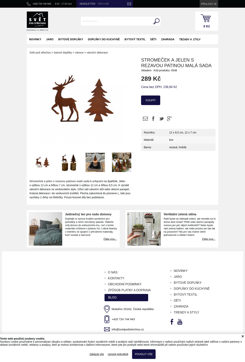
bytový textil (135, 39)
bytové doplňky (70, 39)
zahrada (167, 39)
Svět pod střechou (40, 52)
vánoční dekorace (97, 52)
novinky (35, 39)
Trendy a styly (189, 40)
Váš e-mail (103, 3)
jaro (50, 39)
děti (153, 39)
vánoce (79, 52)
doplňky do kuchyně (104, 39)
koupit (151, 100)
